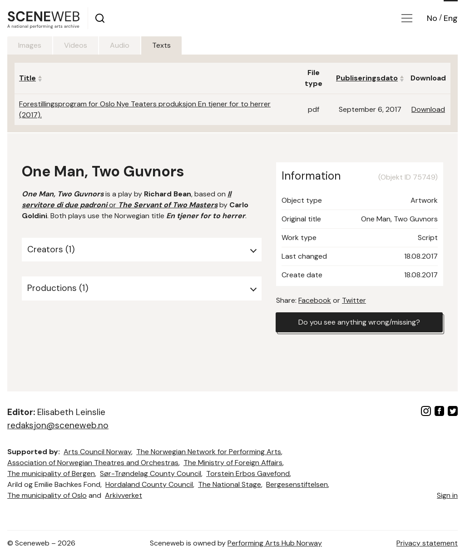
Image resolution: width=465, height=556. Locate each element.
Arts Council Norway (97, 451)
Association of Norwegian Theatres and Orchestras (92, 462)
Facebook (314, 300)
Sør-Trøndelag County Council (150, 473)
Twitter (354, 300)
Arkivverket (123, 495)
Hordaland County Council (149, 484)
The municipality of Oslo (47, 495)
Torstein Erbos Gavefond (248, 473)
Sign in (447, 495)
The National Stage (229, 484)
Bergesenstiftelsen (297, 484)
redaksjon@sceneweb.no (58, 425)
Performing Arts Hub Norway (275, 543)
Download (428, 109)
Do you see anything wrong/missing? (359, 322)
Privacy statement (427, 543)
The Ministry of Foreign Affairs (232, 462)
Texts (161, 45)
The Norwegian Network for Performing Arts (208, 451)
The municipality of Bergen (51, 473)
